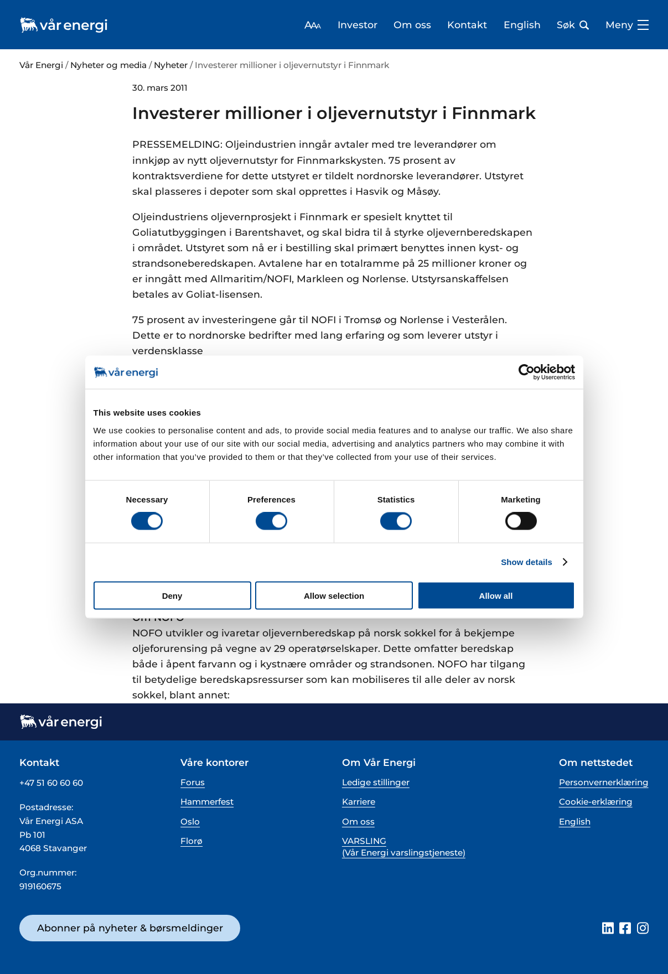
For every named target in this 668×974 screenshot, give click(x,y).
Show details (526, 562)
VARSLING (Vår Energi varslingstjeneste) (403, 847)
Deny (172, 595)
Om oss (412, 24)
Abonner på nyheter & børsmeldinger (130, 928)
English (522, 24)
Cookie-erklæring (596, 801)
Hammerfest (207, 801)
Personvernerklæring (604, 782)
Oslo (190, 821)
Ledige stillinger (376, 782)
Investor (357, 24)
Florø (191, 841)
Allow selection (334, 595)
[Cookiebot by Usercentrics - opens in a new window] (526, 372)
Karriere (358, 801)
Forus (192, 782)
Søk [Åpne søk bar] (573, 24)
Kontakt (467, 24)
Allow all (496, 595)
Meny (627, 24)
